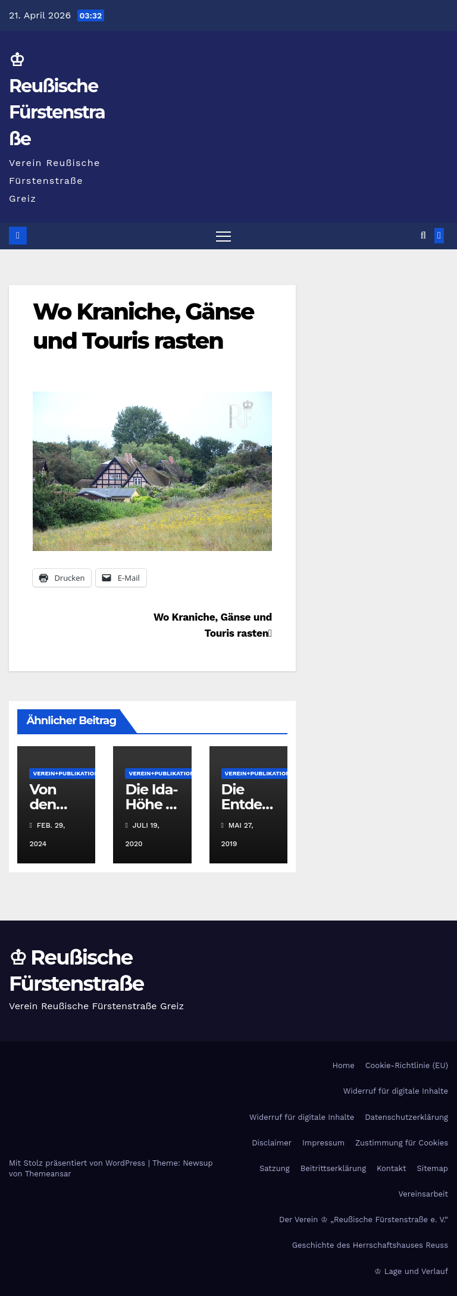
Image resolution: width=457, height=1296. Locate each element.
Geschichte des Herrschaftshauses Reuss (370, 1245)
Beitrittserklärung (333, 1168)
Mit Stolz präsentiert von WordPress (78, 1163)
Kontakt (391, 1168)
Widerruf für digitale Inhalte (395, 1091)
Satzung (274, 1168)
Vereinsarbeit (424, 1193)
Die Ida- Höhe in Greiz (151, 804)
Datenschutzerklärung (406, 1117)
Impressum (323, 1142)
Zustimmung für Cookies (401, 1142)
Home (344, 1065)
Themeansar (48, 1173)
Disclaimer (272, 1142)
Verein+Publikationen (70, 773)
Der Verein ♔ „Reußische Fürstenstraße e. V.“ (363, 1219)
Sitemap (432, 1168)
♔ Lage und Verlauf (411, 1271)
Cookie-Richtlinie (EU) (406, 1065)
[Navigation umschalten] (223, 236)
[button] (423, 235)
